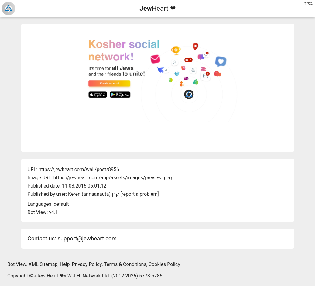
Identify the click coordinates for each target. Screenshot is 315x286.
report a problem (139, 194)
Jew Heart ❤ (50, 276)
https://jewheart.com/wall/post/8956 (79, 169)
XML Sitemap (43, 264)
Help (65, 264)
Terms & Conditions (125, 264)
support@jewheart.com (86, 238)
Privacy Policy (87, 264)
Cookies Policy (164, 264)
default (61, 204)
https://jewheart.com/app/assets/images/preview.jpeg (112, 178)
